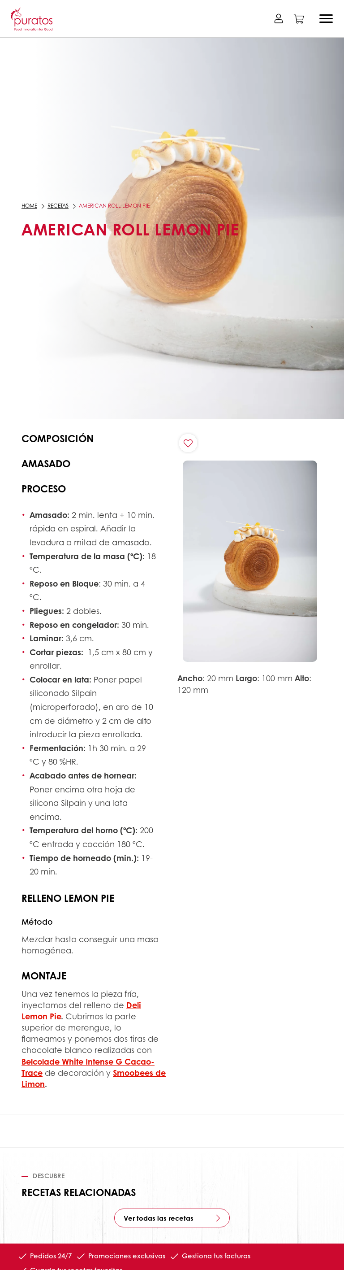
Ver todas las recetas (159, 1218)
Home (29, 205)
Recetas (58, 205)
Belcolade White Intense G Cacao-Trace (88, 1067)
